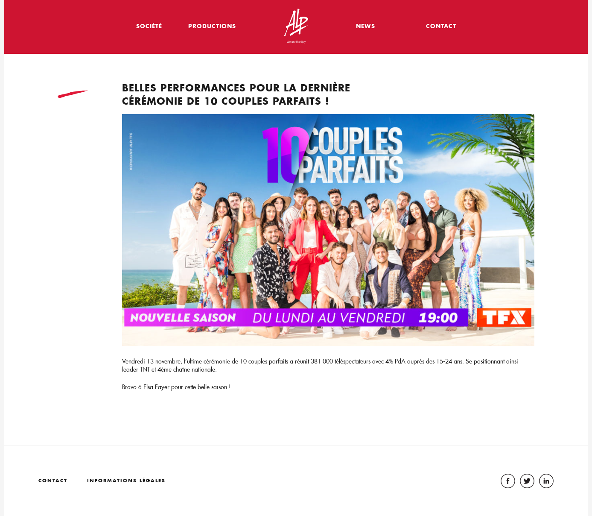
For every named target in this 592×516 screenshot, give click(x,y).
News (365, 25)
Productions (212, 25)
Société (149, 25)
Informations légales (126, 481)
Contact (441, 25)
